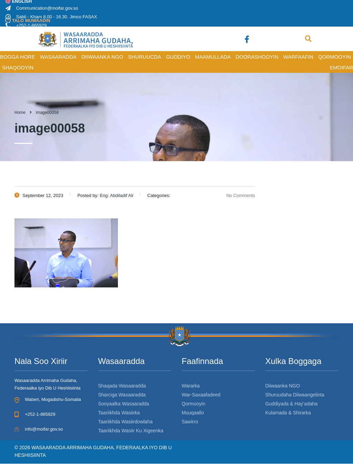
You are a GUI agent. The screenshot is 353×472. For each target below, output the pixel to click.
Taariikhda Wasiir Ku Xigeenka (130, 430)
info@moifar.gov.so (44, 429)
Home (20, 112)
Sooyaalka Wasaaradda (123, 403)
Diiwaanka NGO (282, 386)
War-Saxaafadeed (201, 394)
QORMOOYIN (334, 57)
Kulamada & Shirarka (288, 412)
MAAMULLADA (213, 57)
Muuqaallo (193, 412)
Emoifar (341, 67)
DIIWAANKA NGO (102, 57)
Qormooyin (193, 403)
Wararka (191, 386)
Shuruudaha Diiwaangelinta (294, 394)
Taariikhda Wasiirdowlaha (125, 421)
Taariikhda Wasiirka (119, 412)
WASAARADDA (58, 57)
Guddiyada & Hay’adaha (291, 403)
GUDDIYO (178, 57)
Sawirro (190, 421)
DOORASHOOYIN (256, 57)
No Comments (236, 195)
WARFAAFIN (298, 57)
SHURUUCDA (144, 57)
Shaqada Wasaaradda (122, 386)
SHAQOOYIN (17, 67)
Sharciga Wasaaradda (122, 394)
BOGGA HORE (17, 57)
